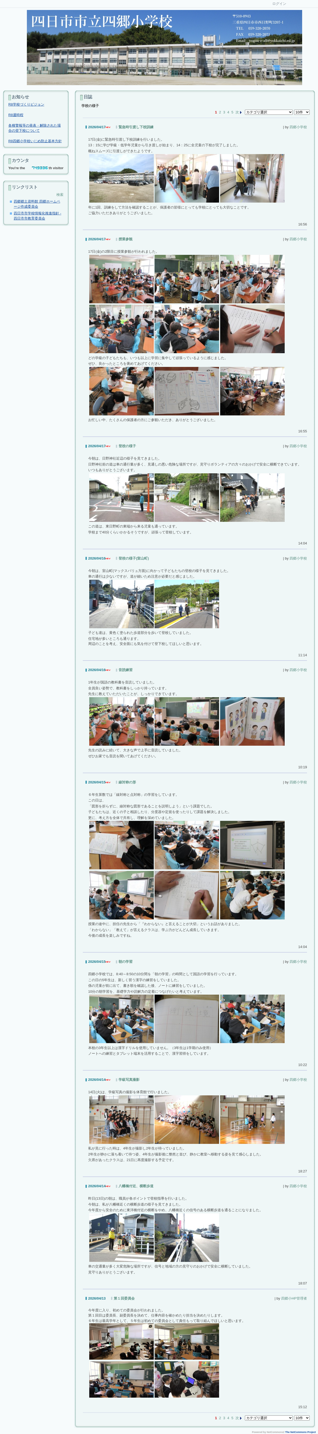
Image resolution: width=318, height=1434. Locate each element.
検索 (59, 195)
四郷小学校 (298, 127)
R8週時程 (15, 115)
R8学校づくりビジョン (26, 104)
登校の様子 (127, 446)
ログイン (279, 4)
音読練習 (126, 670)
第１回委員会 (124, 1298)
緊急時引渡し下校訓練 (136, 127)
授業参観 (126, 239)
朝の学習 (126, 962)
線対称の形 (127, 782)
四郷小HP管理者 (294, 1298)
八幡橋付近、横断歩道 (136, 1186)
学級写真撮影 (129, 1080)
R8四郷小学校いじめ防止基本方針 (35, 141)
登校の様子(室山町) (134, 558)
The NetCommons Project (300, 1432)
